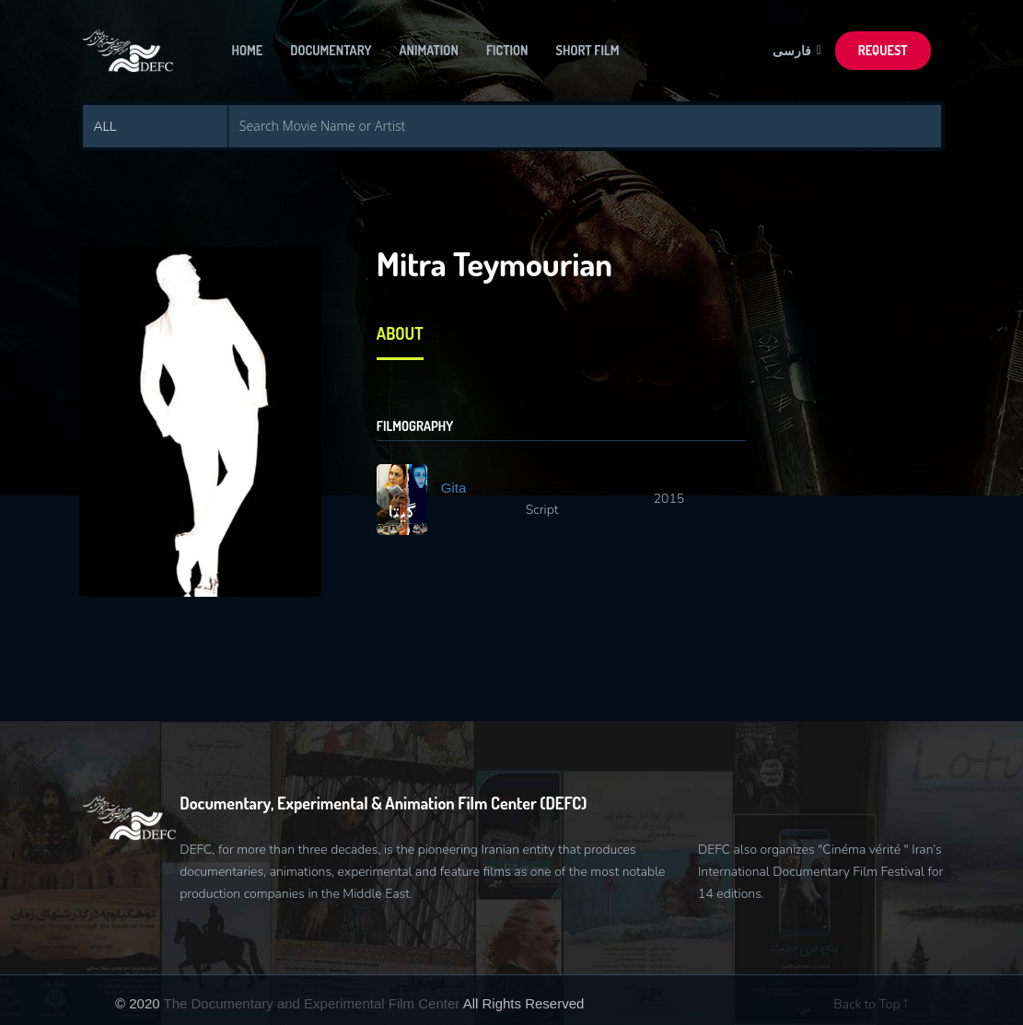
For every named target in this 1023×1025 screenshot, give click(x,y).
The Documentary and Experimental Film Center (312, 1003)
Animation (429, 50)
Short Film (588, 50)
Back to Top (870, 1004)
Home (247, 50)
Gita (454, 487)
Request (883, 50)
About (400, 333)
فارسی (794, 50)
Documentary (330, 50)
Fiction (507, 50)
